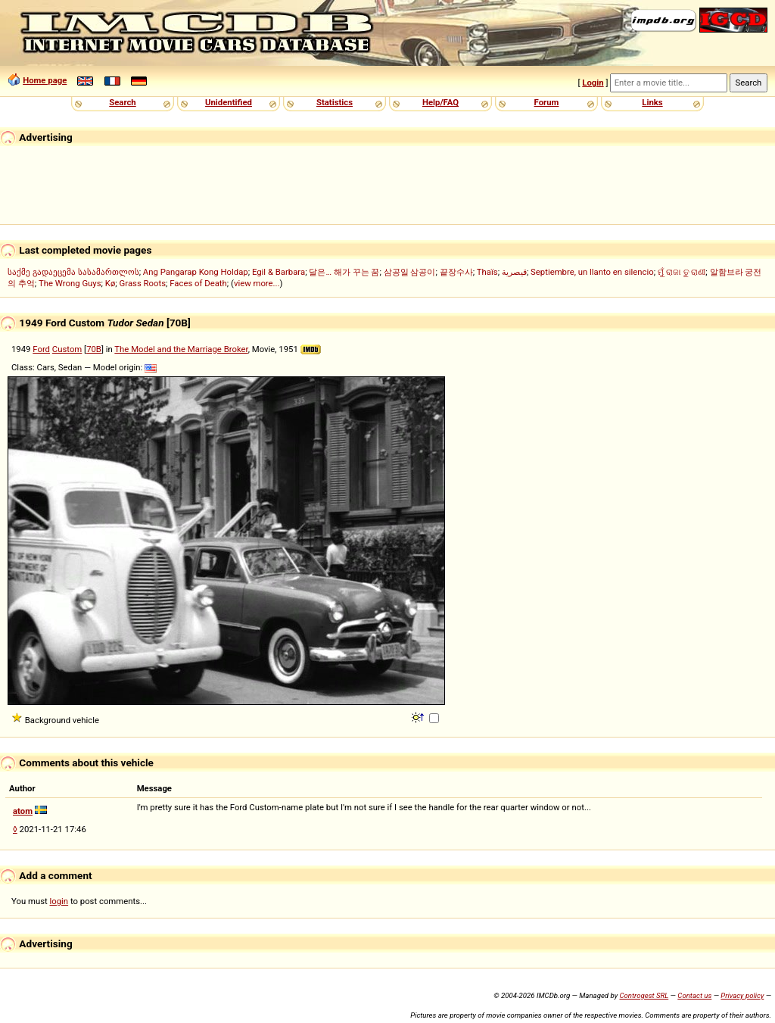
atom (23, 811)
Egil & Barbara (278, 272)
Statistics (334, 102)
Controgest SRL (643, 995)
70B (93, 349)
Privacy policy (742, 995)
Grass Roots (143, 283)
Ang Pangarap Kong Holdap (195, 272)
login (59, 901)
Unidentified (228, 102)
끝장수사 (456, 272)
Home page (45, 80)
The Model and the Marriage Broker (180, 349)
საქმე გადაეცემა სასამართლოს (73, 272)
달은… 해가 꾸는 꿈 (344, 272)
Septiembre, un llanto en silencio (592, 272)
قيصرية (514, 272)
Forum (546, 102)
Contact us (694, 995)
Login (592, 82)
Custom (67, 349)
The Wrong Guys (70, 283)
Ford (41, 349)
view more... (257, 283)
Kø (110, 283)
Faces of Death (198, 283)
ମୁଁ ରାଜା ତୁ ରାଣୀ (681, 272)
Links (652, 102)
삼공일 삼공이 (410, 272)
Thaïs (487, 272)
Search (122, 102)
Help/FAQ (440, 102)
